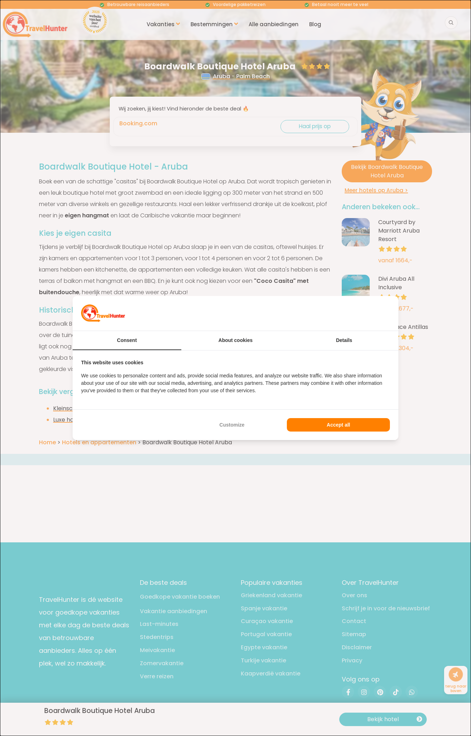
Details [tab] (344, 340)
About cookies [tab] (235, 340)
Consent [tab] (127, 340)
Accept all (338, 425)
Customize (232, 425)
